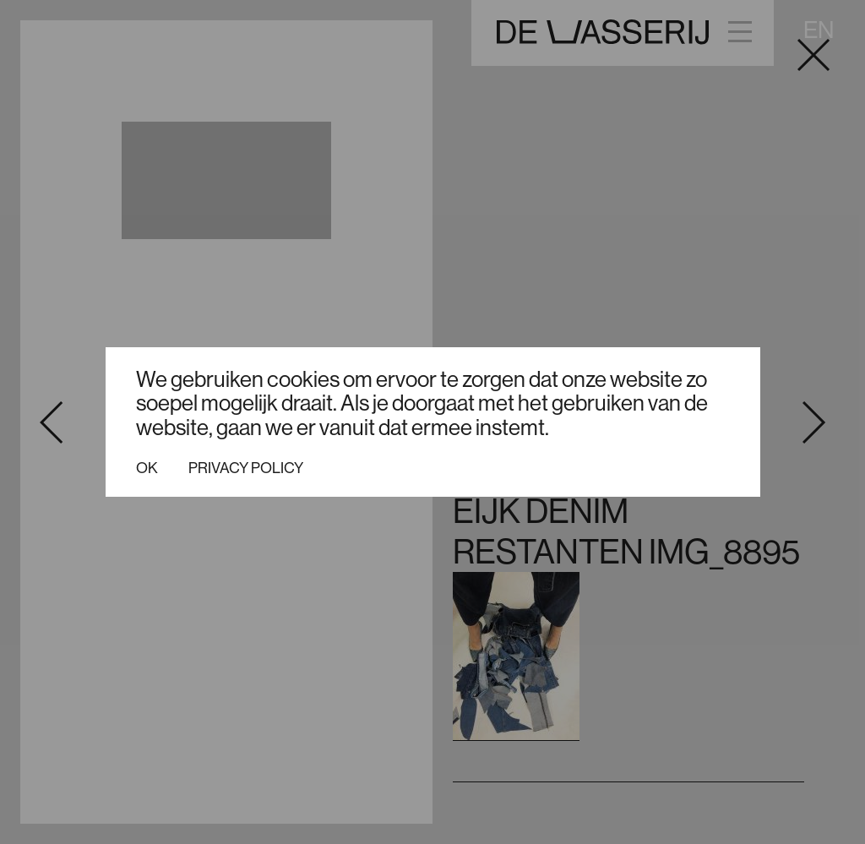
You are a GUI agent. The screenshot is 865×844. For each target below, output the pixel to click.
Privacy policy (245, 468)
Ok (147, 468)
